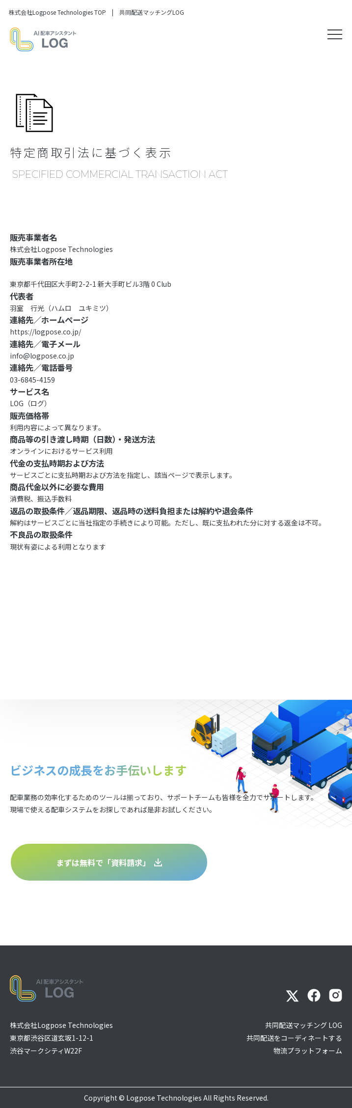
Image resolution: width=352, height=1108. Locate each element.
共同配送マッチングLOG (151, 12)
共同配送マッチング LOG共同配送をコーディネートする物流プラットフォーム (294, 1038)
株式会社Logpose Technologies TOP (57, 12)
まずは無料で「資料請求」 (109, 862)
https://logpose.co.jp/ (45, 331)
